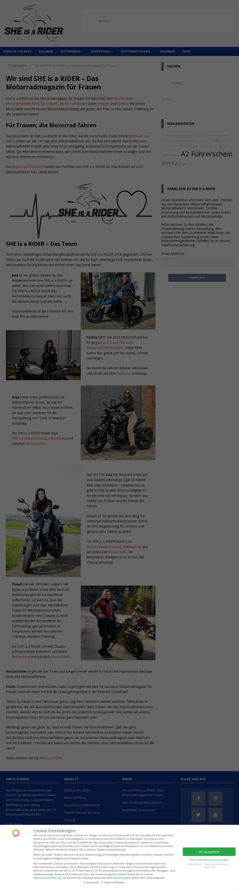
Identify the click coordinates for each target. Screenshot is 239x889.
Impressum (209, 867)
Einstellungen (122, 877)
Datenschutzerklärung (47, 877)
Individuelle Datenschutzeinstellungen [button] (209, 859)
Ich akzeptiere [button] (209, 852)
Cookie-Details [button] (195, 864)
